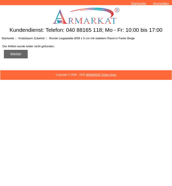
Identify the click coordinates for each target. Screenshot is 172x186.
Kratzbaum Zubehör (31, 38)
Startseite (138, 4)
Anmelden (161, 4)
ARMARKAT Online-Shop (101, 74)
